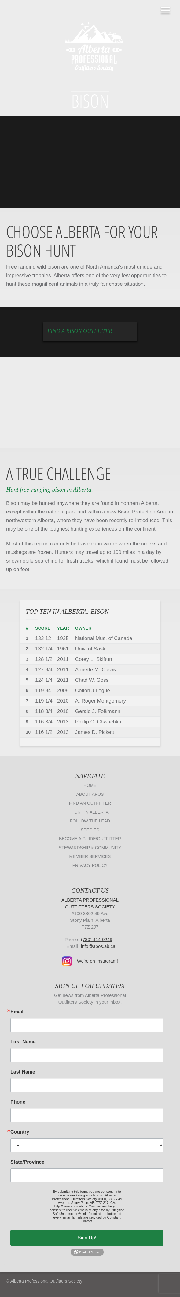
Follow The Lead (90, 820)
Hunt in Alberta (89, 812)
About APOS (90, 794)
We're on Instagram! (97, 960)
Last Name (22, 1072)
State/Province (27, 1162)
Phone (17, 1102)
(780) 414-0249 (96, 939)
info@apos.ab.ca (98, 946)
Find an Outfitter (90, 803)
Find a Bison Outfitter (92, 331)
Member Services (90, 856)
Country (19, 1132)
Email (17, 1011)
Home (90, 785)
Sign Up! (87, 1237)
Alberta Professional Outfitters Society (90, 46)
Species (90, 829)
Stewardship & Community (90, 847)
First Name (23, 1042)
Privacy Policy (90, 865)
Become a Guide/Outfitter (90, 838)
